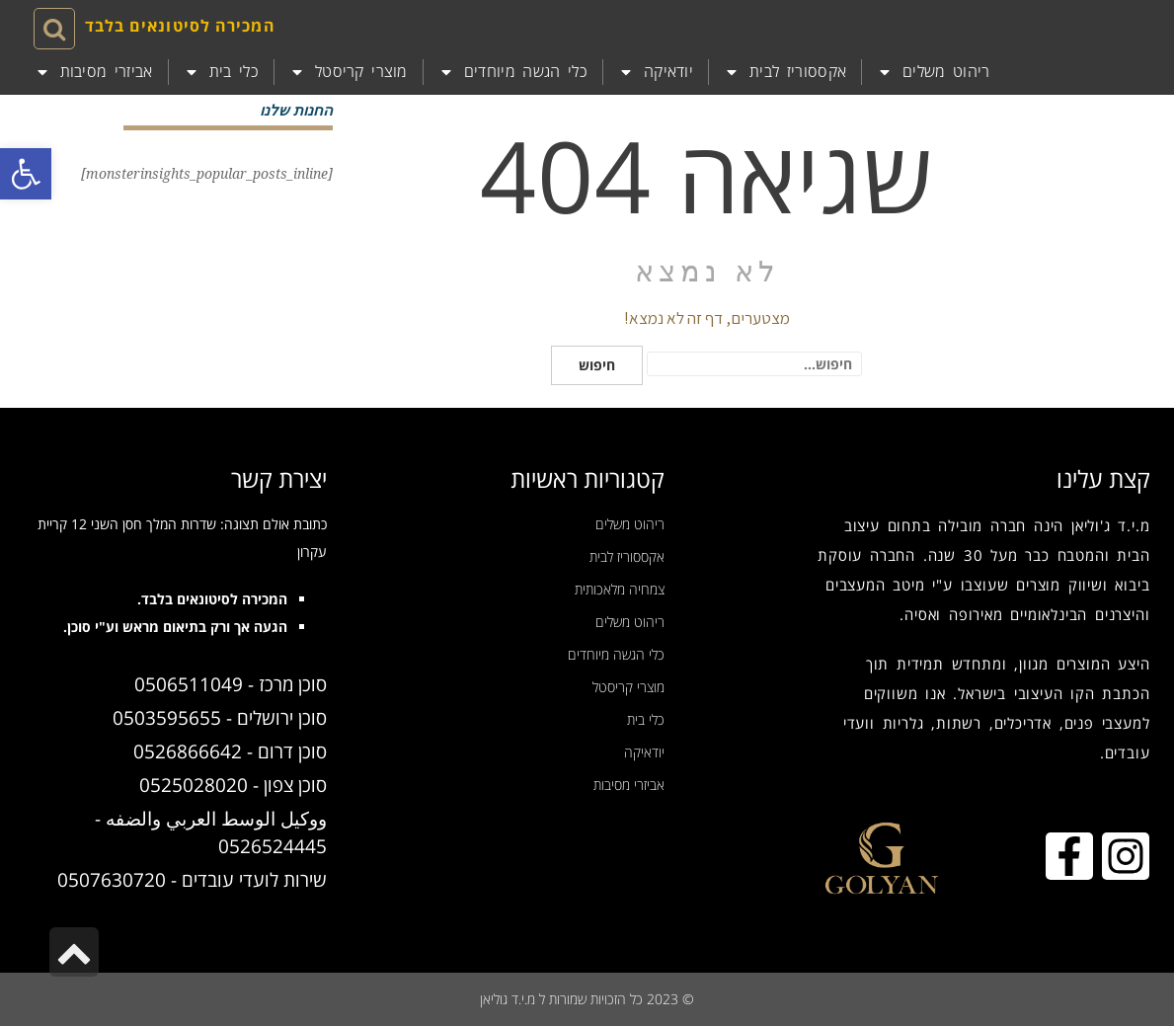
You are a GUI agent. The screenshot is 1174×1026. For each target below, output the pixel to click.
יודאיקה (655, 72)
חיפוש (597, 364)
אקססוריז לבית (785, 72)
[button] (25, 173)
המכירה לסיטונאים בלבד (180, 26)
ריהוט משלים (933, 72)
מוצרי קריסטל (348, 72)
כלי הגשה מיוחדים (512, 72)
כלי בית (221, 72)
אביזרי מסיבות (94, 72)
